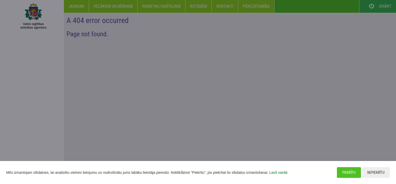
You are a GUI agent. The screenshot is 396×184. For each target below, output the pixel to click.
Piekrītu (349, 172)
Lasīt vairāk (278, 172)
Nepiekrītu (375, 172)
